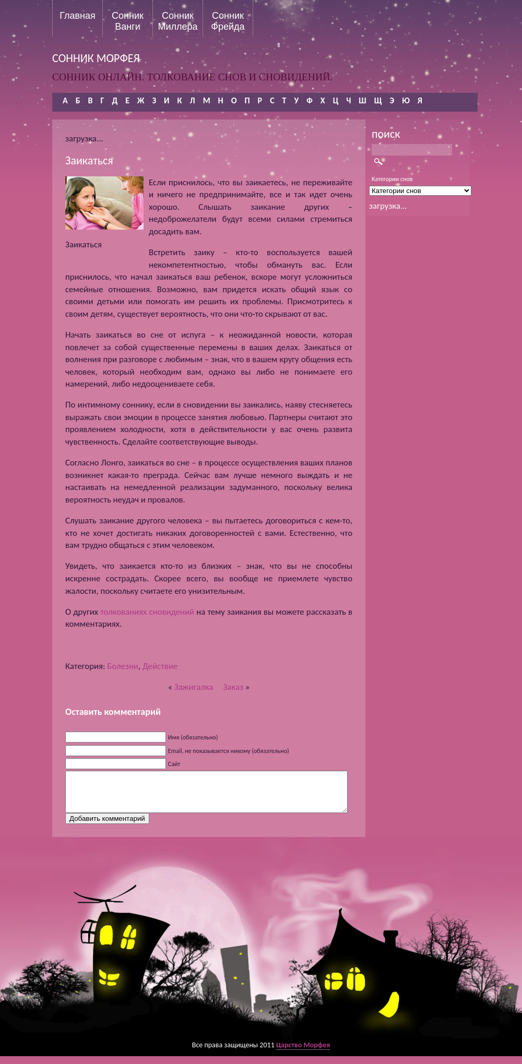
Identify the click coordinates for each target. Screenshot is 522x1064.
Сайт (174, 764)
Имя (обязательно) (193, 737)
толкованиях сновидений (147, 611)
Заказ (233, 687)
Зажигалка (193, 687)
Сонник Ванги (128, 20)
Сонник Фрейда (227, 20)
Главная (78, 15)
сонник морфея (96, 58)
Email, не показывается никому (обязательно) (228, 751)
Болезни (122, 666)
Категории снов (392, 179)
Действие (160, 666)
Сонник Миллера (177, 20)
